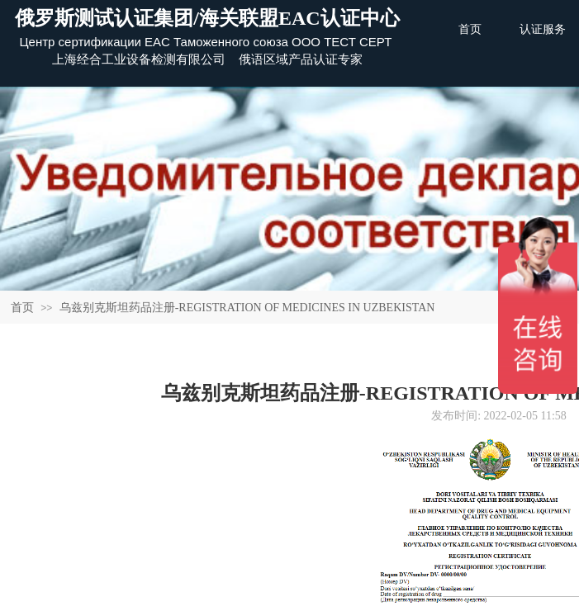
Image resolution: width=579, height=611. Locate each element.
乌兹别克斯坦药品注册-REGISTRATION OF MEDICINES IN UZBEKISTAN (247, 307)
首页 (22, 307)
